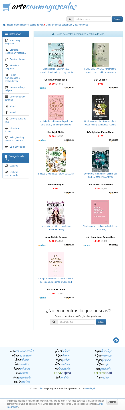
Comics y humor (17, 59)
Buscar (117, 19)
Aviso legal (89, 388)
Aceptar (112, 402)
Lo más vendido (17, 147)
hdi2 (40, 388)
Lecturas (14, 165)
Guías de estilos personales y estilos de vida (67, 25)
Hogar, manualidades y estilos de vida (25, 25)
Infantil (13, 106)
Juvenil (13, 112)
